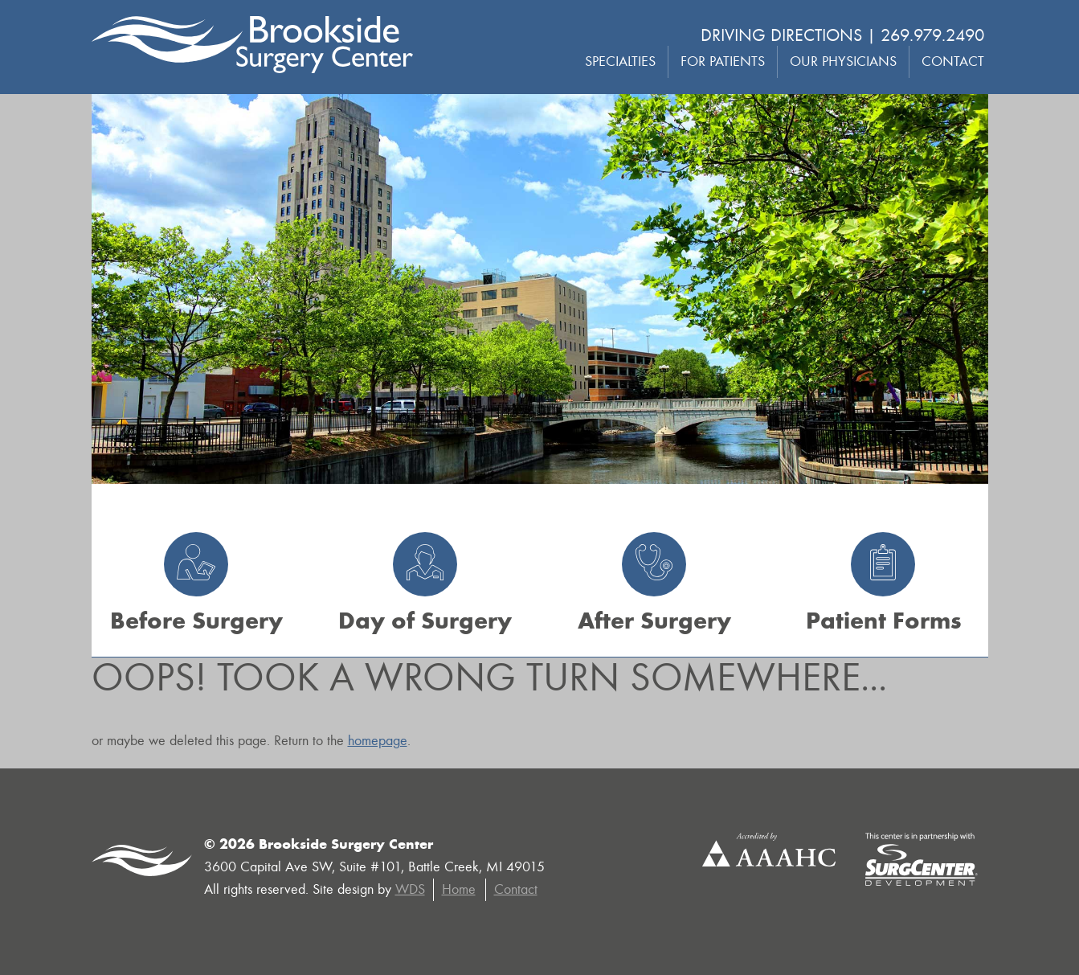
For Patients (723, 61)
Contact (953, 61)
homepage (377, 740)
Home (459, 889)
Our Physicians (843, 61)
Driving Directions (781, 35)
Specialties (620, 61)
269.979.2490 (932, 35)
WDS (410, 889)
